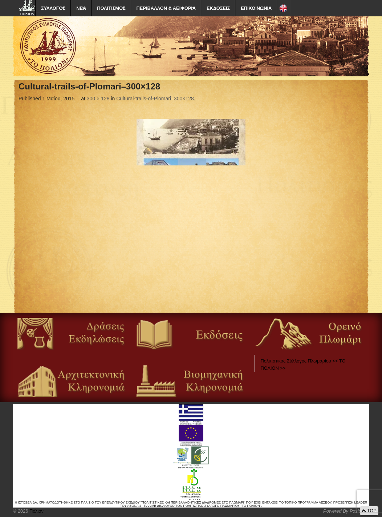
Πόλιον (35, 511)
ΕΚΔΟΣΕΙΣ (218, 8)
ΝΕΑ (81, 8)
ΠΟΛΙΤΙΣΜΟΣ (111, 8)
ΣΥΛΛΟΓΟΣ (53, 8)
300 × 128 (98, 98)
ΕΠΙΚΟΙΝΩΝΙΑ (256, 8)
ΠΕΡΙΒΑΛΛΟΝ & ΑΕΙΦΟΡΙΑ (166, 8)
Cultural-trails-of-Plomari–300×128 (155, 98)
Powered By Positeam (346, 511)
